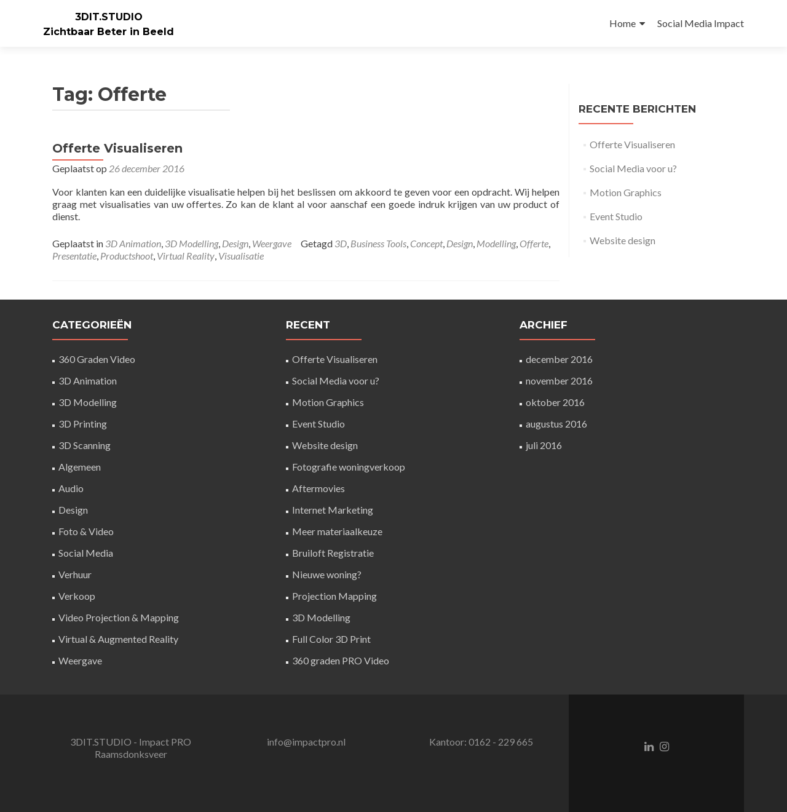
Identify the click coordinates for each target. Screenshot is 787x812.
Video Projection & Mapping (118, 617)
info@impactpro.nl (306, 741)
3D (340, 243)
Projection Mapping (334, 596)
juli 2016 (544, 445)
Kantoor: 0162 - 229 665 (481, 741)
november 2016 (559, 380)
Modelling (496, 243)
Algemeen (79, 466)
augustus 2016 (556, 423)
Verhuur (75, 574)
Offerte (534, 243)
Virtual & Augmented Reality (118, 639)
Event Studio (616, 216)
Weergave (271, 243)
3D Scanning (84, 445)
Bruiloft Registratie (333, 553)
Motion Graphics (626, 192)
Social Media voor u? (633, 168)
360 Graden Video (96, 359)
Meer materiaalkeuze (337, 531)
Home (622, 23)
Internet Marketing (332, 509)
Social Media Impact (700, 23)
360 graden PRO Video (340, 660)
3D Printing (82, 423)
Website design (622, 240)
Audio (71, 488)
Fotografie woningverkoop (348, 466)
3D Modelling (191, 243)
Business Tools (378, 243)
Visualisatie (241, 255)
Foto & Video (86, 531)
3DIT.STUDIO (109, 17)
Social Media (85, 553)
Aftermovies (318, 488)
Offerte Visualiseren (117, 148)
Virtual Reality (186, 255)
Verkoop (76, 596)
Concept (426, 243)
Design (235, 243)
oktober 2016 (555, 402)
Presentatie (74, 255)
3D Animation (133, 243)
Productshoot (126, 255)
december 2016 (559, 359)
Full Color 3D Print (331, 639)
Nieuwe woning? (327, 574)
